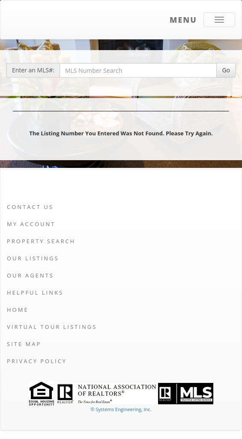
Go (226, 70)
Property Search (41, 241)
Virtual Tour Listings (52, 327)
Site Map (24, 344)
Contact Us (30, 207)
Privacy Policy (37, 361)
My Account (31, 224)
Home (18, 310)
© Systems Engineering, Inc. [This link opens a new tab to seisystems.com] (120, 409)
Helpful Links (35, 292)
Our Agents (30, 275)
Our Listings (33, 258)
